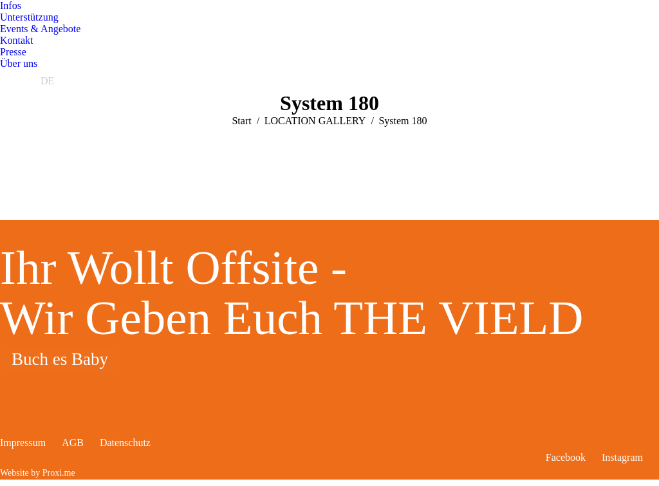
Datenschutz (125, 442)
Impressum (23, 442)
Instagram (622, 457)
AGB (73, 442)
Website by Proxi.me (37, 473)
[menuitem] (10, 6)
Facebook (566, 457)
